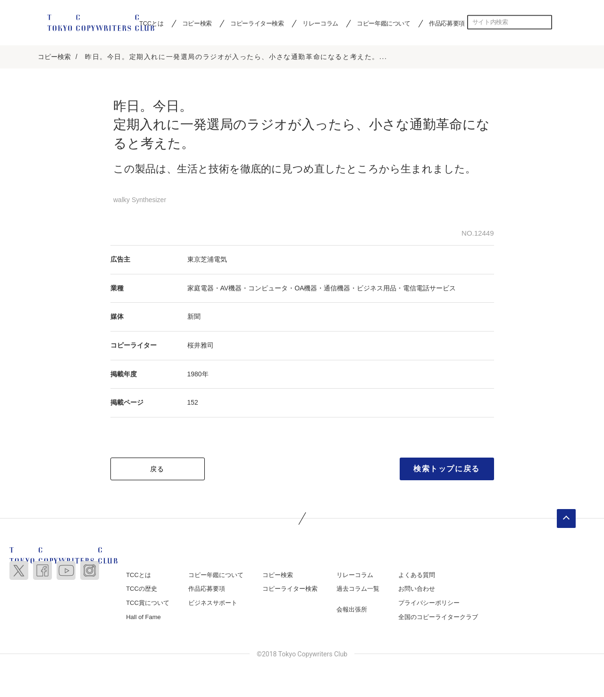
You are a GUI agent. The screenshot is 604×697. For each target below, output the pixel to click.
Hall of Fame (143, 616)
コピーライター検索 (257, 23)
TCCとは (138, 574)
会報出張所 (351, 609)
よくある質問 (416, 574)
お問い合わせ (416, 589)
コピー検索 (197, 23)
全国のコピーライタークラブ (438, 616)
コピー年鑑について (383, 23)
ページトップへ (566, 518)
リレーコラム (320, 23)
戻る (157, 469)
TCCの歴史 (141, 589)
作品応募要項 (447, 23)
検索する (545, 22)
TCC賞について (147, 602)
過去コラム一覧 (357, 589)
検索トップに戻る (446, 469)
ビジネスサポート (212, 602)
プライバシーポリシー (429, 602)
